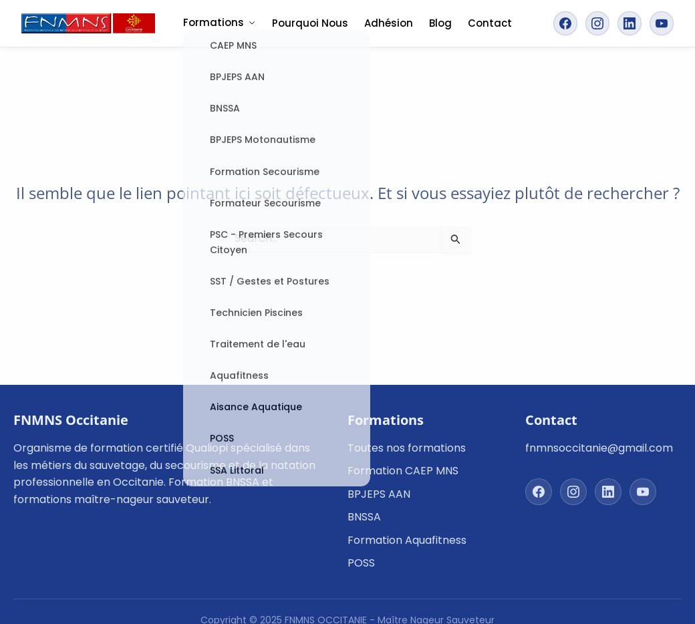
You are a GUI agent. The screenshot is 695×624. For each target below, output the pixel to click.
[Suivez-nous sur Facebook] (565, 23)
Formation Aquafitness (407, 540)
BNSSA (364, 516)
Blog (440, 23)
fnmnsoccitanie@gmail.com (599, 448)
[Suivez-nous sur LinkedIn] (629, 23)
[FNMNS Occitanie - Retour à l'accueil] (88, 23)
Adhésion (388, 23)
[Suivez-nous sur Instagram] (597, 23)
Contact (490, 23)
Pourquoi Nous (310, 23)
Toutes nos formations (407, 448)
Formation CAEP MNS (403, 470)
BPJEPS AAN (379, 494)
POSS (361, 563)
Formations (219, 22)
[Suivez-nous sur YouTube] (662, 23)
